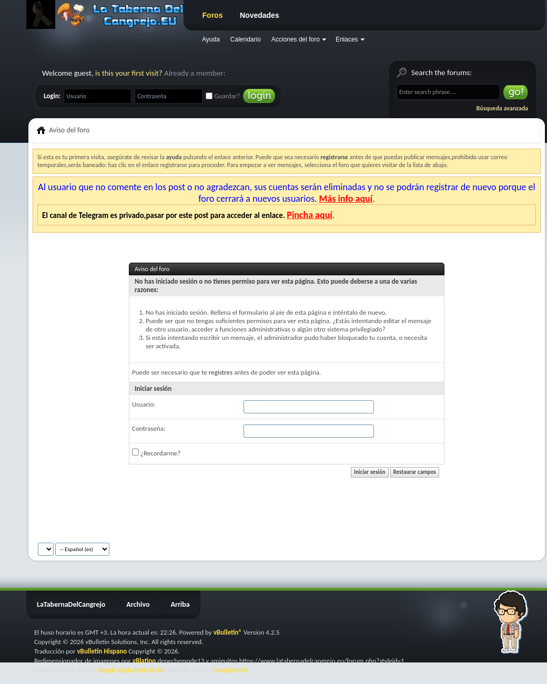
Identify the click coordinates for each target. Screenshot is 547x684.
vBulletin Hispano (102, 651)
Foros (212, 15)
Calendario (245, 39)
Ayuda (211, 39)
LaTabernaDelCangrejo (71, 604)
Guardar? (223, 96)
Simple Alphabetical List (131, 670)
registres (220, 372)
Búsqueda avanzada (502, 108)
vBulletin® (228, 632)
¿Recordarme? (156, 453)
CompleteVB (230, 670)
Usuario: (143, 404)
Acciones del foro (295, 39)
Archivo (137, 604)
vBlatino (144, 661)
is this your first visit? (129, 73)
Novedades (259, 15)
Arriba (179, 604)
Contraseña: (148, 428)
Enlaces (347, 39)
